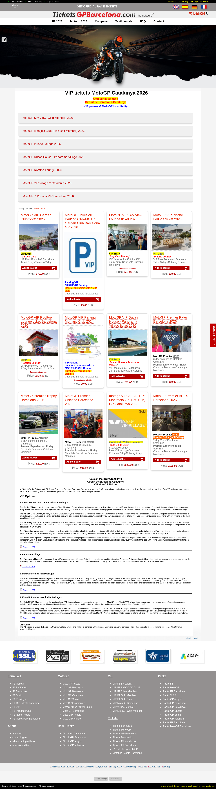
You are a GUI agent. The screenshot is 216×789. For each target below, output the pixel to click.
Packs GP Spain (172, 714)
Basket (199, 13)
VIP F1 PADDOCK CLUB (126, 687)
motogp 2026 (78, 21)
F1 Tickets (18, 683)
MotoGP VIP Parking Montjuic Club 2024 (80, 319)
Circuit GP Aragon (72, 741)
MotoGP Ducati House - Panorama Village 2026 (53, 157)
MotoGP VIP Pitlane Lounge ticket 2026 (168, 217)
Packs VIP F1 (170, 695)
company (101, 21)
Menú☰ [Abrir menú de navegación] (15, 6)
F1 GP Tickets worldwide (26, 703)
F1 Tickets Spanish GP (125, 749)
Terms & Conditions (86, 766)
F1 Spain (17, 695)
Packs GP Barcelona (174, 703)
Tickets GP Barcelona (125, 733)
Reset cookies (115, 779)
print (196, 638)
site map (166, 766)
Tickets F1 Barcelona (124, 745)
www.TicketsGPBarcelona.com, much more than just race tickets (187, 786)
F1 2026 (57, 21)
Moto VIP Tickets (71, 714)
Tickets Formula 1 (122, 725)
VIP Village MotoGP (124, 707)
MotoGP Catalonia (72, 695)
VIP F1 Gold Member (124, 695)
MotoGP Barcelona (72, 691)
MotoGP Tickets (71, 683)
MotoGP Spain (70, 699)
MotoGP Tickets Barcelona (127, 753)
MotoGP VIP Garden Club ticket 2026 (36, 217)
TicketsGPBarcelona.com (27, 786)
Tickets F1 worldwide (124, 741)
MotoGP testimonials (73, 703)
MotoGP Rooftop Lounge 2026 (42, 170)
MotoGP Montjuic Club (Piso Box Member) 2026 (54, 130)
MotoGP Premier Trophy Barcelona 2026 (39, 398)
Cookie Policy (130, 766)
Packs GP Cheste (172, 711)
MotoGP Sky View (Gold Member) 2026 (48, 117)
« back (188, 638)
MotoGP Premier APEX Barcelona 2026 (170, 398)
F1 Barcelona (19, 691)
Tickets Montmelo (122, 737)
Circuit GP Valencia (73, 745)
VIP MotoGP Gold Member (127, 711)
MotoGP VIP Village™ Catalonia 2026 (47, 183)
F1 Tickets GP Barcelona (26, 718)
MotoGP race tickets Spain (77, 707)
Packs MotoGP (171, 687)
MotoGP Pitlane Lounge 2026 (42, 144)
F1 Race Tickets (21, 714)
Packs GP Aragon (172, 699)
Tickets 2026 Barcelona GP (63, 766)
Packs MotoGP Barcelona (177, 726)
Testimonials (123, 21)
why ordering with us (23, 741)
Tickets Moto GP (122, 729)
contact (159, 21)
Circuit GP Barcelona (74, 737)
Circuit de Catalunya (73, 733)
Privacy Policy (116, 766)
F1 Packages (19, 687)
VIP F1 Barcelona (122, 683)
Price (43, 208)
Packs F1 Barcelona (174, 691)
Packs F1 (168, 683)
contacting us (19, 737)
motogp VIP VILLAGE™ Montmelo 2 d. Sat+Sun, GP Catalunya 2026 (127, 400)
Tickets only (183, 1)
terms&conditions (21, 745)
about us (17, 733)
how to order (155, 766)
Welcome (172, 1)
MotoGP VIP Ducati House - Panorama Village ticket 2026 (123, 321)
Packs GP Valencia (173, 718)
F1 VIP (16, 707)
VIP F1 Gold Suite (123, 699)
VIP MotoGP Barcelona (125, 703)
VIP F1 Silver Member (125, 691)
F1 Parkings (19, 699)
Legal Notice (102, 766)
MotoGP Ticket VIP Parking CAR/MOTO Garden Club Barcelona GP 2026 (82, 221)
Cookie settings (101, 779)
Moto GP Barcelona (73, 711)
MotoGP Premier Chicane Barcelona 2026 (79, 400)
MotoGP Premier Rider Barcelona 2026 (170, 319)
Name (36, 208)
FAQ (143, 21)
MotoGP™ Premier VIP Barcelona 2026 (48, 196)
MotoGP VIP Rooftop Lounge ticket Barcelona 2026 (39, 321)
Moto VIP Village (71, 718)
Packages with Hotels (199, 1)
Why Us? (143, 766)
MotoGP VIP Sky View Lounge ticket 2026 (125, 217)
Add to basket (29, 268)
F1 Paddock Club (21, 711)
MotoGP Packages (72, 687)
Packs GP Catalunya (174, 707)
